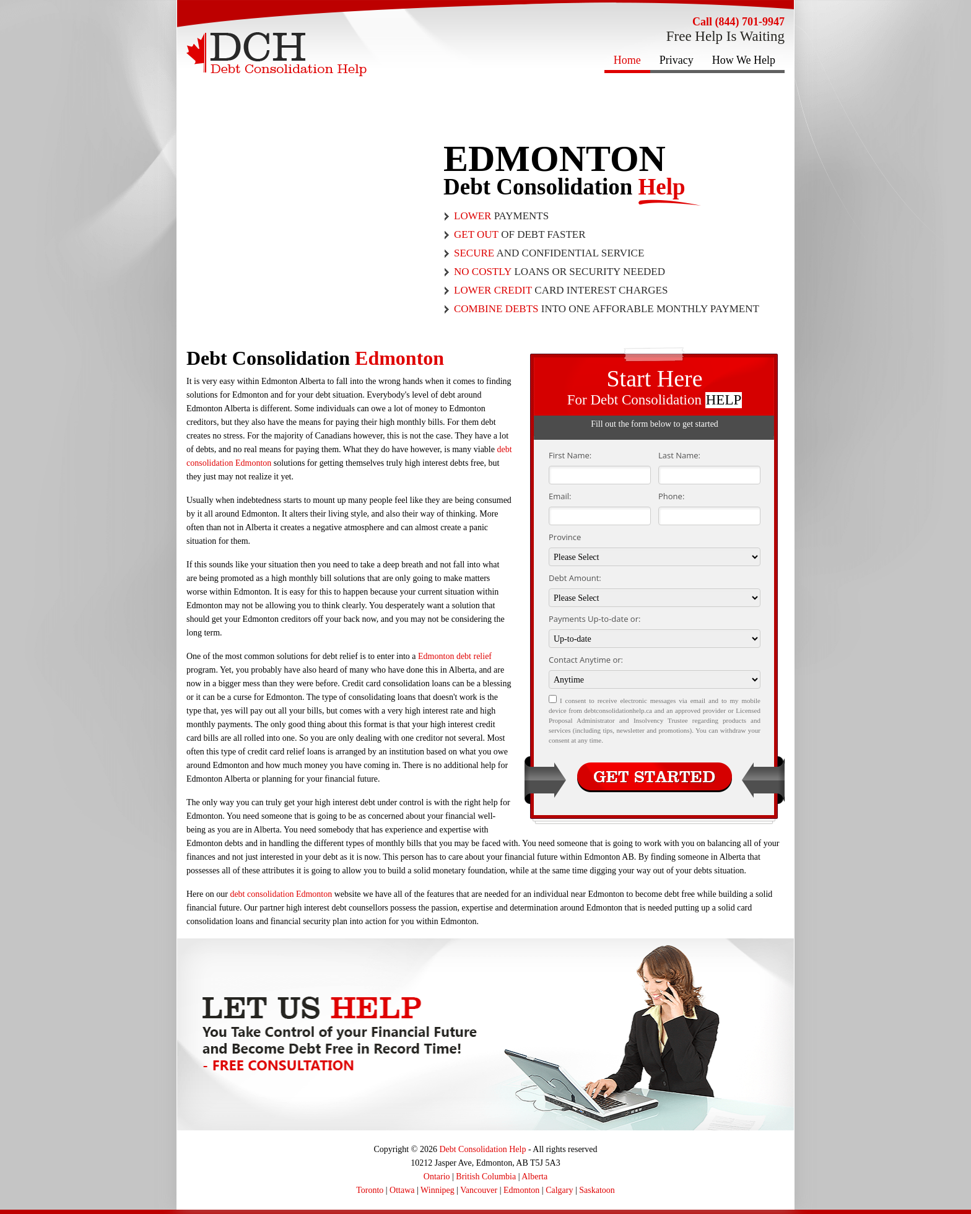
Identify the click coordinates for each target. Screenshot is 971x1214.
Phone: (671, 496)
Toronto (369, 1190)
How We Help (743, 60)
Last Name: (679, 455)
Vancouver (478, 1190)
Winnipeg (437, 1190)
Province (565, 537)
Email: (560, 496)
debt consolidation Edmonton (281, 894)
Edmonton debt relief (455, 656)
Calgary (559, 1190)
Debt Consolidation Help (482, 1149)
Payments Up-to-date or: (594, 618)
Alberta (534, 1176)
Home (627, 60)
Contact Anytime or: (586, 659)
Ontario (437, 1176)
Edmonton (521, 1190)
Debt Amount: (575, 577)
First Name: (570, 455)
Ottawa (402, 1190)
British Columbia (486, 1176)
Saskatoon (597, 1190)
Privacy (677, 60)
